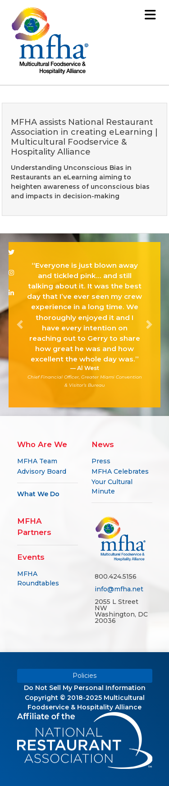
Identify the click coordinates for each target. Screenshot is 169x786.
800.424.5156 (116, 576)
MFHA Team (37, 461)
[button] (20, 325)
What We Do (38, 494)
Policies (84, 676)
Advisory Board (41, 471)
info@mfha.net (119, 589)
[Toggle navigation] (150, 15)
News (102, 444)
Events (31, 557)
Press (100, 461)
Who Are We (42, 444)
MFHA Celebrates (120, 471)
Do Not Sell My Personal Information (85, 688)
